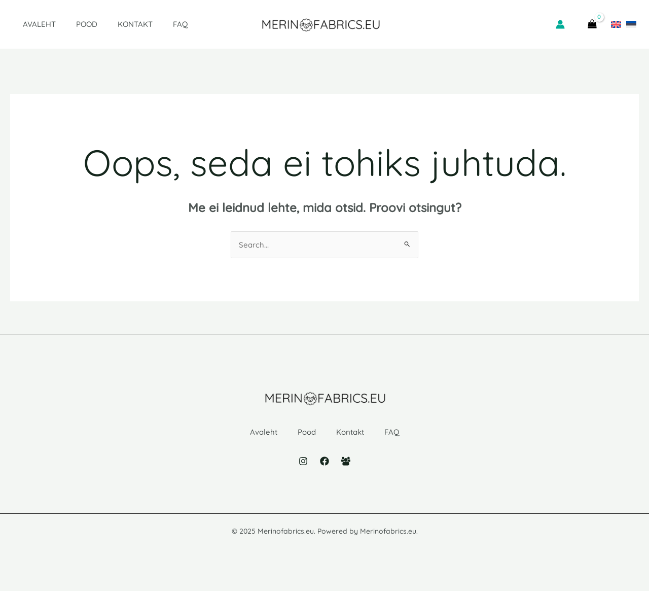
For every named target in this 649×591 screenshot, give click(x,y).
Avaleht (29, 24)
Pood (71, 24)
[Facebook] (324, 477)
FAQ (155, 24)
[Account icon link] (560, 24)
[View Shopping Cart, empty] (592, 24)
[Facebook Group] (345, 477)
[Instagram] (303, 477)
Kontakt (114, 24)
